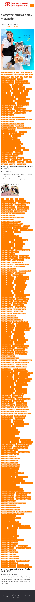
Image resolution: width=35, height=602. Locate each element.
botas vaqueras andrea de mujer (9, 429)
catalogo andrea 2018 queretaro (9, 450)
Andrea (26, 90)
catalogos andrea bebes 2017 (24, 566)
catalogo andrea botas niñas (9, 456)
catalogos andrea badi (23, 564)
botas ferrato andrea (17, 387)
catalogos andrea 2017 (25, 527)
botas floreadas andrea (7, 389)
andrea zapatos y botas (7, 240)
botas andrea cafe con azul (21, 264)
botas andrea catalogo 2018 (8, 268)
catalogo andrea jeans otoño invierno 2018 (12, 489)
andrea (3, 92)
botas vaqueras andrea (18, 425)
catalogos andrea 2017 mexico (9, 532)
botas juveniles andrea (18, 395)
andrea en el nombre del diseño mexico (11, 146)
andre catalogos (6, 90)
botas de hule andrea (21, 364)
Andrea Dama (5, 133)
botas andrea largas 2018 (20, 303)
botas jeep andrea (6, 395)
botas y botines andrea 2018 (8, 444)
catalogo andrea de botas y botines (10, 468)
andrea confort (22, 131)
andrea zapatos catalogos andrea (10, 235)
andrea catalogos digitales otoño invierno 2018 (13, 117)
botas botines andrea (20, 350)
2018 (12, 76)
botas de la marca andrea (19, 368)
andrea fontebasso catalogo (8, 158)
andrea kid (28, 162)
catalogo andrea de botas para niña (10, 466)
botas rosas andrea (20, 417)
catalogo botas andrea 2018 (8, 505)
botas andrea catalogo (18, 266)
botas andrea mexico (18, 305)
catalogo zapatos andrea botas (21, 525)
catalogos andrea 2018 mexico (9, 538)
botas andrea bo (6, 262)
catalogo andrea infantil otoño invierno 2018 (12, 479)
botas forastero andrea (21, 389)
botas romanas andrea (7, 417)
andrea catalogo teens (7, 113)
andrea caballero (19, 107)
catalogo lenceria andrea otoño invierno (11, 523)
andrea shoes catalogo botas (21, 227)
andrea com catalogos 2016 (24, 127)
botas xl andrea (5, 442)
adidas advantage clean (7, 80)
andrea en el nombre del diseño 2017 (11, 139)
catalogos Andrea (21, 164)
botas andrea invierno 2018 (20, 301)
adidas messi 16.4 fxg (17, 84)
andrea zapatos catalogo (8, 233)
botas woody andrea (26, 440)
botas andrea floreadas (7, 289)
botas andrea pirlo (6, 331)
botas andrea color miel (7, 272)
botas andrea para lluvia (23, 325)
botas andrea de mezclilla (22, 278)
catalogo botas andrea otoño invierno (11, 509)
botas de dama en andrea (22, 362)
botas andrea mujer (6, 309)
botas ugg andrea (6, 425)
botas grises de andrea (7, 393)
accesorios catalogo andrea (8, 78)
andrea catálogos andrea (8, 115)
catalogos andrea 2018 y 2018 (9, 546)
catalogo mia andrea (7, 525)
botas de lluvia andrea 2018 (21, 370)
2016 (22, 72)
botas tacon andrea (17, 419)
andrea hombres (6, 160)
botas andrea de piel (7, 282)
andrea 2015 (16, 92)
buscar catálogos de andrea (21, 448)
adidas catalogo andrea (7, 82)
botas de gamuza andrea (8, 364)
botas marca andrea (18, 401)
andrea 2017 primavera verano (20, 95)
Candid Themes (17, 598)
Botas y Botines (15, 442)
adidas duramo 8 (6, 84)
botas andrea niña (18, 311)
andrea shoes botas (6, 227)
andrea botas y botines (22, 103)
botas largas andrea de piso (23, 399)
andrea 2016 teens (6, 95)
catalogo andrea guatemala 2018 (10, 474)
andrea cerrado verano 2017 (8, 127)
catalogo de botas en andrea (9, 515)
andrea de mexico (6, 135)
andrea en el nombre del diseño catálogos (12, 144)
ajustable (22, 88)
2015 (18, 72)
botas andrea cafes (6, 266)
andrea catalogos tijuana (8, 125)
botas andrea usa (23, 340)
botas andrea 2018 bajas (8, 250)
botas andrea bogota (17, 262)
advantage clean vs (6, 88)
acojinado (19, 78)
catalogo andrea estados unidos (9, 470)
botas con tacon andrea (7, 354)
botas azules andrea (22, 348)
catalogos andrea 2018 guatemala (10, 536)
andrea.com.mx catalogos (21, 240)
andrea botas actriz (20, 97)
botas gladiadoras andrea (8, 391)
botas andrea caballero (7, 264)
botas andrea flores (20, 289)
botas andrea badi (6, 260)
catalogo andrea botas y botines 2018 (11, 464)
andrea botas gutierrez (7, 101)
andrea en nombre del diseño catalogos (11, 150)
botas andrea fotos (6, 291)
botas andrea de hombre (8, 278)
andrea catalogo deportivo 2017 (24, 111)
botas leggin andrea (6, 401)
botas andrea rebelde (19, 333)
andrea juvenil (20, 162)
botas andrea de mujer (7, 280)
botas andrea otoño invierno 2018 (10, 317)
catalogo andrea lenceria (8, 497)
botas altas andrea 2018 (7, 246)
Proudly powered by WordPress (12, 596)
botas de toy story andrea (24, 380)
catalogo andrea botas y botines (9, 462)
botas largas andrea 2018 (8, 399)
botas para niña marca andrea (9, 413)
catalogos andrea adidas (23, 560)
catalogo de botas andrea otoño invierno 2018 (13, 513)
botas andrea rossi (6, 338)
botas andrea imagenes (23, 299)
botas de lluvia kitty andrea (25, 372)
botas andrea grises (19, 293)
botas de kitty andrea (22, 366)
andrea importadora (17, 160)
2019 (21, 76)
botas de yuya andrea (21, 382)
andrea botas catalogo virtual (9, 99)
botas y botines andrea (26, 442)
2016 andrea (29, 72)
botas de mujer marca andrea (22, 374)
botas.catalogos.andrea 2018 (25, 444)
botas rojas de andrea (7, 415)
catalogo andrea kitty (21, 495)
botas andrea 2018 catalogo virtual (10, 252)
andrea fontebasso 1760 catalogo (10, 156)
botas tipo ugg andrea (18, 421)
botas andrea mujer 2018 (19, 309)
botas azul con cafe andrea (8, 348)
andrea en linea (20, 148)
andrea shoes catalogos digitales (10, 229)
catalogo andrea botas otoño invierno (11, 458)
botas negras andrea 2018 (8, 405)
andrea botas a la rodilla (7, 97)
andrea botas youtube (7, 107)
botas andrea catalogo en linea (9, 270)
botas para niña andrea (21, 411)
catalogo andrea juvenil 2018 (24, 493)
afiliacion (15, 88)
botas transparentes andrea (21, 423)
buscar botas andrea (7, 448)
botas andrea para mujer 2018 (23, 327)
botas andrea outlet (6, 321)
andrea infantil (27, 160)
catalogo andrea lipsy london (9, 501)
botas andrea (19, 246)
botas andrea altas (24, 256)
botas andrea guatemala (8, 295)
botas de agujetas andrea (8, 356)
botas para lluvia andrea (7, 411)
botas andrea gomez (7, 293)
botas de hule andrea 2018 (8, 366)
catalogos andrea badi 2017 (8, 566)
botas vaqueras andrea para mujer (10, 434)
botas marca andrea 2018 (8, 403)
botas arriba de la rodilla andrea (20, 346)
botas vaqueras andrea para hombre (10, 432)
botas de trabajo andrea (7, 382)
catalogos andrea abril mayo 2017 (10, 552)
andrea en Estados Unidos (8, 148)
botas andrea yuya (19, 344)
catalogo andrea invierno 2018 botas (10, 483)
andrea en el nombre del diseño (9, 137)
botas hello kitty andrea (20, 393)
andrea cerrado (19, 125)
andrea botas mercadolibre (8, 103)
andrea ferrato (18, 152)
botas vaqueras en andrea (8, 436)
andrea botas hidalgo (20, 101)
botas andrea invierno (7, 301)
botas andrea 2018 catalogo (23, 250)
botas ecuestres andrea (22, 385)
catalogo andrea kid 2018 (8, 495)
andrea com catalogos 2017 (8, 129)
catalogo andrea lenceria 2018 (23, 497)
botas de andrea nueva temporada (10, 358)
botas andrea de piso (19, 282)
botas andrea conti (6, 274)
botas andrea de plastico (8, 284)
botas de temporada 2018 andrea (23, 378)
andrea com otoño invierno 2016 (9, 131)
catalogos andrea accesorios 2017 (10, 556)
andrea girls (20, 158)
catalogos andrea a (23, 546)
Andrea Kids (26, 225)
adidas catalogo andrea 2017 (23, 82)
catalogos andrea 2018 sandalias (10, 544)
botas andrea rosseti (18, 336)
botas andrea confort (20, 272)
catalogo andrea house (22, 476)
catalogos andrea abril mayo (8, 550)
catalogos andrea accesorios (9, 554)
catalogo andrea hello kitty (8, 476)
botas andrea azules (24, 258)
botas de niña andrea (7, 376)
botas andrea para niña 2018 (22, 329)
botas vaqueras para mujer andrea (10, 440)
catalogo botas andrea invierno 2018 (10, 507)
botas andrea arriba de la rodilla (9, 258)
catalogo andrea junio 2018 (8, 493)
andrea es (25, 150)
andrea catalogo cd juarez (8, 111)
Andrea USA (5, 164)
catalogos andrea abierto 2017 (23, 548)
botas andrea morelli (20, 307)
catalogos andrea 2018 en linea (9, 534)
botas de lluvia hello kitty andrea (9, 372)
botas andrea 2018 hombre (8, 254)
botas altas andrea (20, 244)
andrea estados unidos (7, 152)
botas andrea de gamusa (22, 276)
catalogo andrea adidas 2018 (9, 452)
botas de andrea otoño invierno (9, 360)
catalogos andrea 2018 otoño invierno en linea (13, 540)
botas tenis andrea (6, 421)
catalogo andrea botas (23, 452)
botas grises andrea (21, 391)
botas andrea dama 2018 (8, 276)
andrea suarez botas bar (26, 229)
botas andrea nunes (6, 313)
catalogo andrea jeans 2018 (8, 485)
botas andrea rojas (6, 336)
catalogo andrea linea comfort (23, 499)
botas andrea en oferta (7, 287)
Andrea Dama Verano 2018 (17, 133)
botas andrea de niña (20, 280)
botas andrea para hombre (8, 325)
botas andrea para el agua (22, 323)
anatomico (29, 88)
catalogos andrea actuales (8, 560)
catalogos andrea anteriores (8, 564)
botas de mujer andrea (7, 374)
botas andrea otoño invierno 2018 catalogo (12, 319)
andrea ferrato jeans (7, 154)
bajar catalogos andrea (16, 242)
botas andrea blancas (18, 260)
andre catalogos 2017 (17, 90)
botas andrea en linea (21, 284)
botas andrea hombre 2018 (8, 299)
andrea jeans (11, 162)
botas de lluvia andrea (7, 370)
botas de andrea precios (8, 362)
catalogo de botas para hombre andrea (11, 517)
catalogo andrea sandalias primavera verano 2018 (14, 503)
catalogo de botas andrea (8, 511)
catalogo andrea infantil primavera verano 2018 (13, 481)
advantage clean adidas (19, 86)
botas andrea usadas (7, 342)
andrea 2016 (24, 92)
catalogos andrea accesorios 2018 (10, 558)
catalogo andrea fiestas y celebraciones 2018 (12, 472)
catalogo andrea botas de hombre (10, 454)
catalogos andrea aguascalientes (10, 562)
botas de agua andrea (20, 354)
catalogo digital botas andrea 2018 (10, 521)
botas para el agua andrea (8, 409)
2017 (26, 74)
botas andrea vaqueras (20, 342)
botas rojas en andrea (20, 415)
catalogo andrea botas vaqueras (10, 460)
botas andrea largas (7, 303)
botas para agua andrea (7, 407)
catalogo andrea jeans (26, 483)
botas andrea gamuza (18, 291)
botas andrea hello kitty (7, 297)
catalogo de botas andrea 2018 (24, 511)
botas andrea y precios (7, 344)
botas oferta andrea (21, 405)
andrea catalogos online (7, 121)
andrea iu (4, 162)
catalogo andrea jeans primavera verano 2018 (13, 491)
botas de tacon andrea (7, 378)
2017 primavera (5, 76)
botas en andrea (6, 387)
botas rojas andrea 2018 (24, 413)
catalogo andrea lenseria (8, 499)
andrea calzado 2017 (7, 109)
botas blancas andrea (7, 350)
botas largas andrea (17, 397)
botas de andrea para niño (25, 360)
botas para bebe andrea (22, 407)
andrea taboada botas (7, 231)
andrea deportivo (17, 135)
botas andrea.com (6, 346)
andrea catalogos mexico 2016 (23, 119)
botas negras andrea (21, 403)
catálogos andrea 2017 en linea (9, 529)
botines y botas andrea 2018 (22, 446)
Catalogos (12, 164)
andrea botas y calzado (23, 105)
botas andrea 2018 (17, 248)
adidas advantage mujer (21, 80)
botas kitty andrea (6, 397)
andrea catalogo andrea (20, 109)
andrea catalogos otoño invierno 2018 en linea (13, 123)
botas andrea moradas (7, 307)
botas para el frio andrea (23, 409)
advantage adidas (6, 86)
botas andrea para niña (7, 329)
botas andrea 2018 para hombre (9, 256)
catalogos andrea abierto (8, 548)
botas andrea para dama (8, 323)
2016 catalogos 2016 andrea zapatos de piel (12, 74)
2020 (30, 76)
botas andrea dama (18, 274)
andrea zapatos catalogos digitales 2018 (11, 237)
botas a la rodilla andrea (7, 244)
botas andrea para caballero (20, 321)
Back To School (5, 242)
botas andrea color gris (24, 270)
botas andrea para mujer (8, 327)
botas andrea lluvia (6, 305)
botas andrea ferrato (20, 287)
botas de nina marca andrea (21, 376)
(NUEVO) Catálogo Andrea (8, 72)
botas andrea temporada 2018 (9, 340)
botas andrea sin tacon (18, 338)
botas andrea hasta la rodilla (23, 295)
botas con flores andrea (21, 352)
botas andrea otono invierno (8, 315)
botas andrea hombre (20, 297)
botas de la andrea (6, 368)
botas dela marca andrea (8, 385)
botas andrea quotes (7, 333)
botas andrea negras (7, 311)
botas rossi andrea (6, 419)
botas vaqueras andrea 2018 (8, 427)
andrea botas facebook (23, 99)
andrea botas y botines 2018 (8, 105)
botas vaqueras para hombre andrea (10, 438)
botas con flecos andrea (7, 352)
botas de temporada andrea (8, 380)
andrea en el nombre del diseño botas (11, 142)
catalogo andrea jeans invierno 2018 (10, 487)
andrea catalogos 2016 (20, 113)
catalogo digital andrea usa (8, 519)
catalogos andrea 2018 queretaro (10, 542)
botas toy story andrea (7, 423)
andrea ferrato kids (18, 154)
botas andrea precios (18, 331)
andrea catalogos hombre (8, 119)
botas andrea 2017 (6, 248)
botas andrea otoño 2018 (20, 313)
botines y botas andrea (7, 446)
